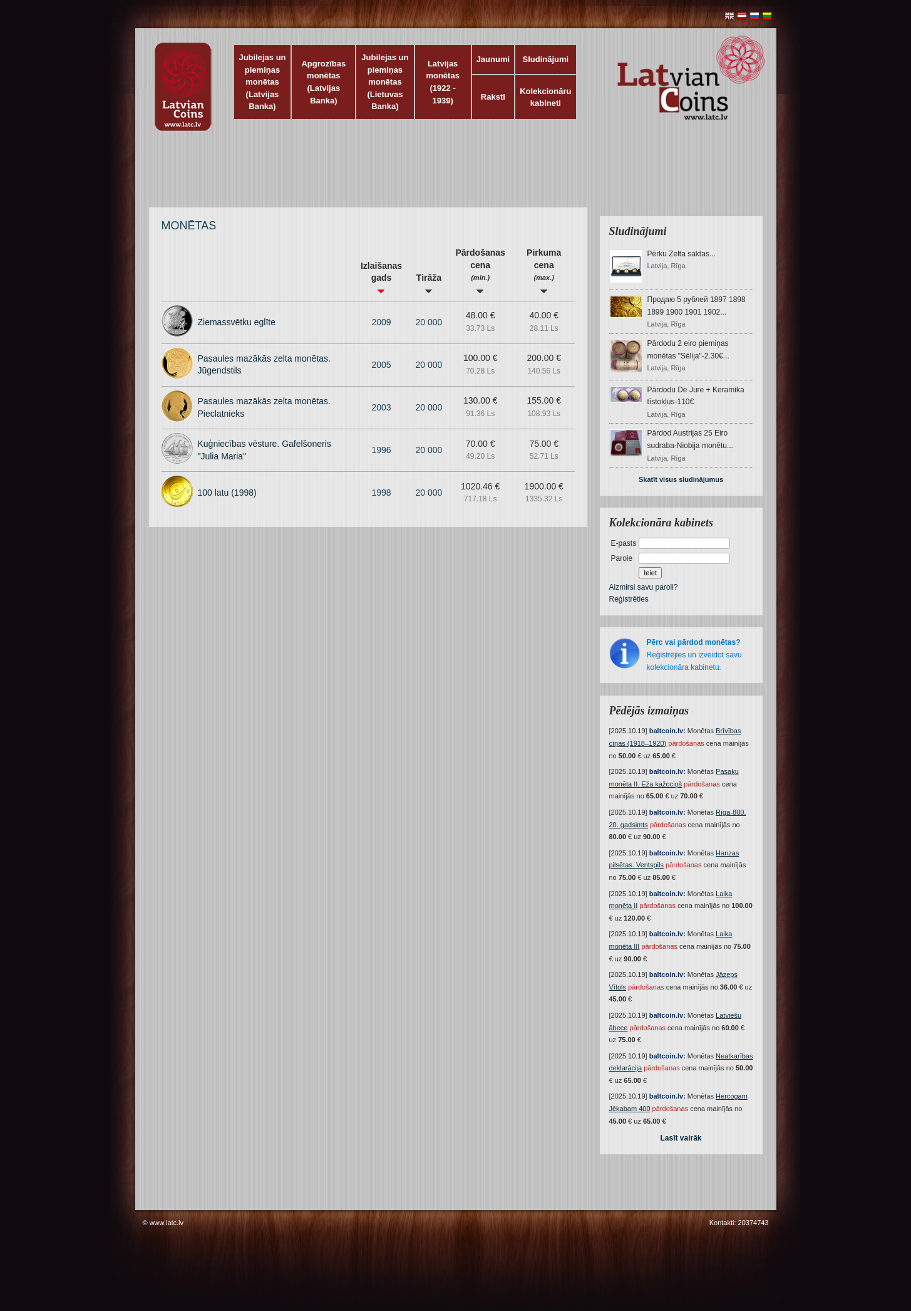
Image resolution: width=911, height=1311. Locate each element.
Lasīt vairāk (680, 1138)
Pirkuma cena (544, 270)
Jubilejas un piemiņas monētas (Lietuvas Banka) (384, 82)
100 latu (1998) (227, 493)
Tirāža (428, 283)
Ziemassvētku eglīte (237, 322)
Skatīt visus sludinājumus (681, 479)
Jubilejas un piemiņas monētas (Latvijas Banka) (262, 82)
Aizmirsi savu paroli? (643, 587)
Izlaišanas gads (381, 277)
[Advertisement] (452, 175)
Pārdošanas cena (480, 270)
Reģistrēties (629, 599)
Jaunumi (493, 59)
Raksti (493, 97)
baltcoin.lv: (667, 730)
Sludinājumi (545, 59)
